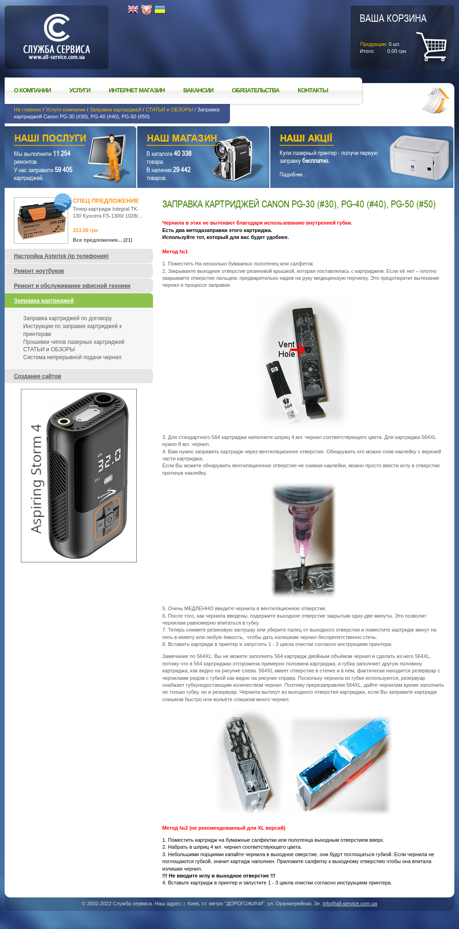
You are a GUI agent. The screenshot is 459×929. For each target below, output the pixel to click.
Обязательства (255, 90)
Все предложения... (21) (103, 240)
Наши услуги (59, 139)
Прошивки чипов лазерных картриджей (73, 342)
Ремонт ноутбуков (39, 271)
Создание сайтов (37, 376)
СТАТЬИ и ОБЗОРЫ (169, 109)
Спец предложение (106, 200)
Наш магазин (187, 139)
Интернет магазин (137, 90)
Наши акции (349, 139)
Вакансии (198, 90)
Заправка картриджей (115, 109)
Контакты (313, 90)
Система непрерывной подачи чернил (72, 357)
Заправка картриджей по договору (67, 318)
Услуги (79, 90)
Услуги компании (65, 109)
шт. (393, 33)
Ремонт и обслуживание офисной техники (72, 286)
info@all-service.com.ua (350, 903)
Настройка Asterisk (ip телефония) (61, 256)
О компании (32, 90)
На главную (27, 109)
